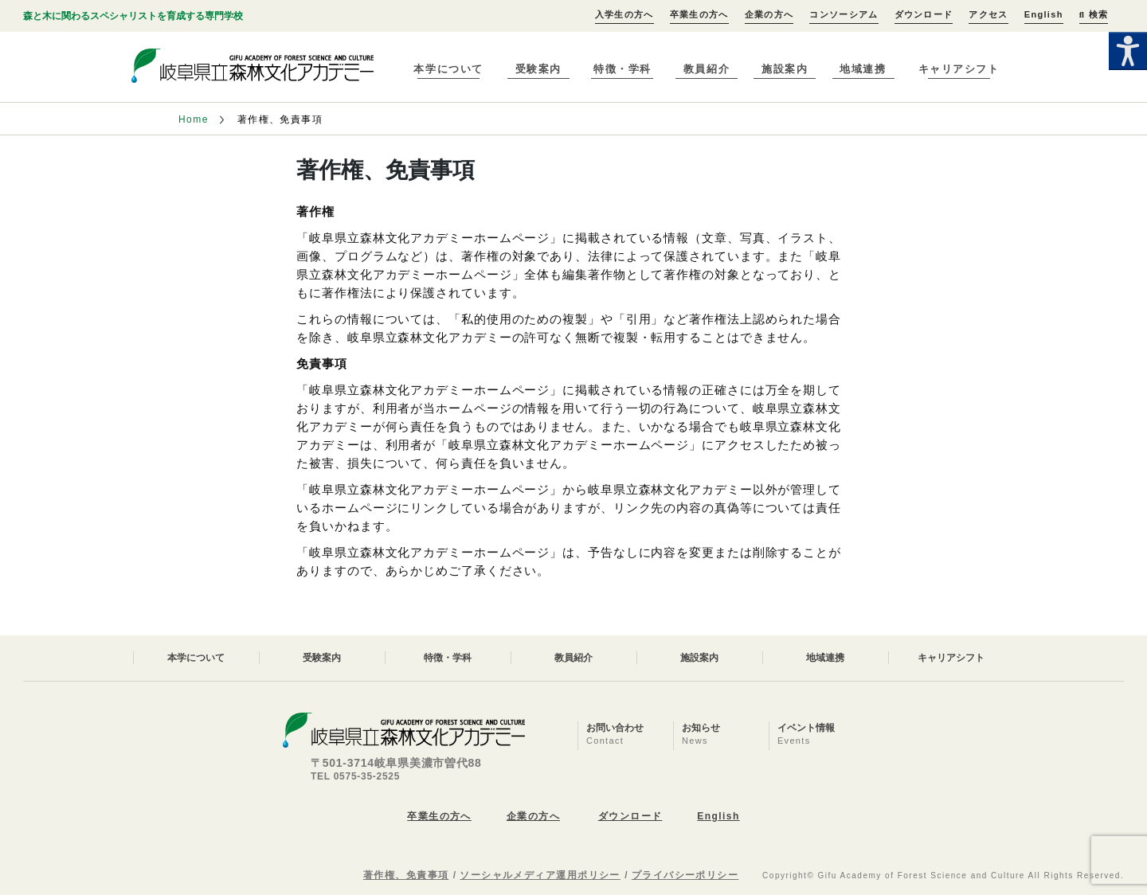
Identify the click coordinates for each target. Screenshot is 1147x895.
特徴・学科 (622, 69)
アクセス (988, 14)
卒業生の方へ (699, 14)
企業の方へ (769, 14)
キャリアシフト (959, 69)
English (1043, 14)
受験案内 (538, 69)
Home (193, 119)
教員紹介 (706, 69)
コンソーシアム (843, 14)
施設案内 (784, 69)
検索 (1093, 14)
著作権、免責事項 (406, 875)
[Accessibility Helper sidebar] (1128, 51)
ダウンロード (924, 14)
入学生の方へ (624, 14)
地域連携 (863, 69)
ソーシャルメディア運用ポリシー (540, 875)
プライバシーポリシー (685, 875)
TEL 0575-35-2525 (355, 776)
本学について (448, 69)
